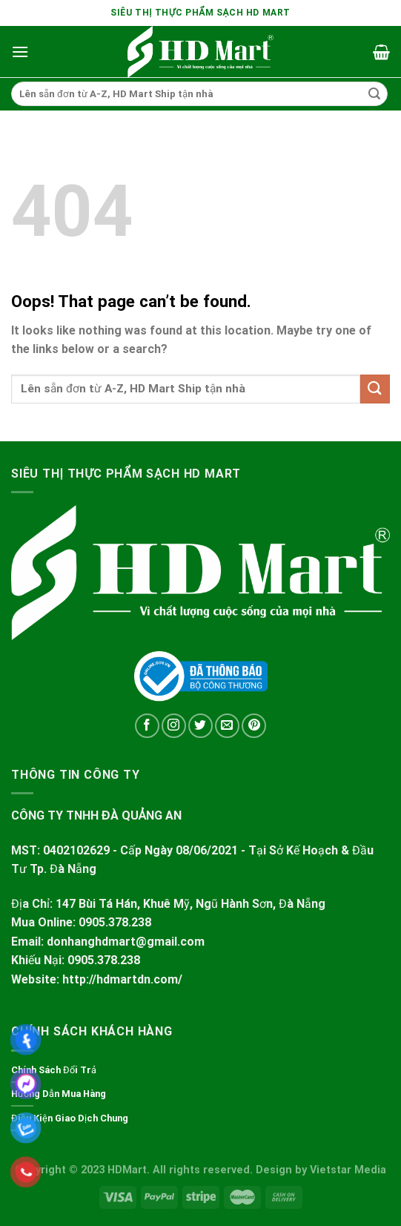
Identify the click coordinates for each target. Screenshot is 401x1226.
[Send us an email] (227, 725)
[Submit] (374, 94)
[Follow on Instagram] (174, 725)
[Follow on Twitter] (200, 725)
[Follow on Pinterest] (254, 725)
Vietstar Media (348, 1170)
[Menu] (20, 51)
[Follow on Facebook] (147, 725)
